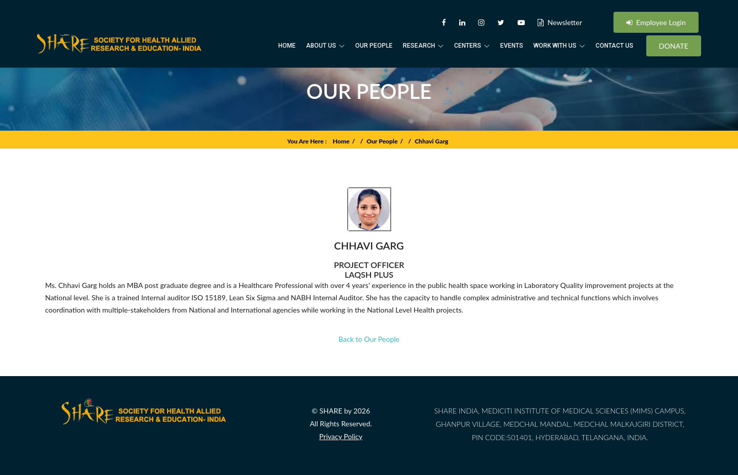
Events (511, 45)
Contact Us (614, 45)
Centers (472, 45)
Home (287, 45)
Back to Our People (369, 344)
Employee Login (656, 22)
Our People (374, 45)
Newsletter (560, 22)
